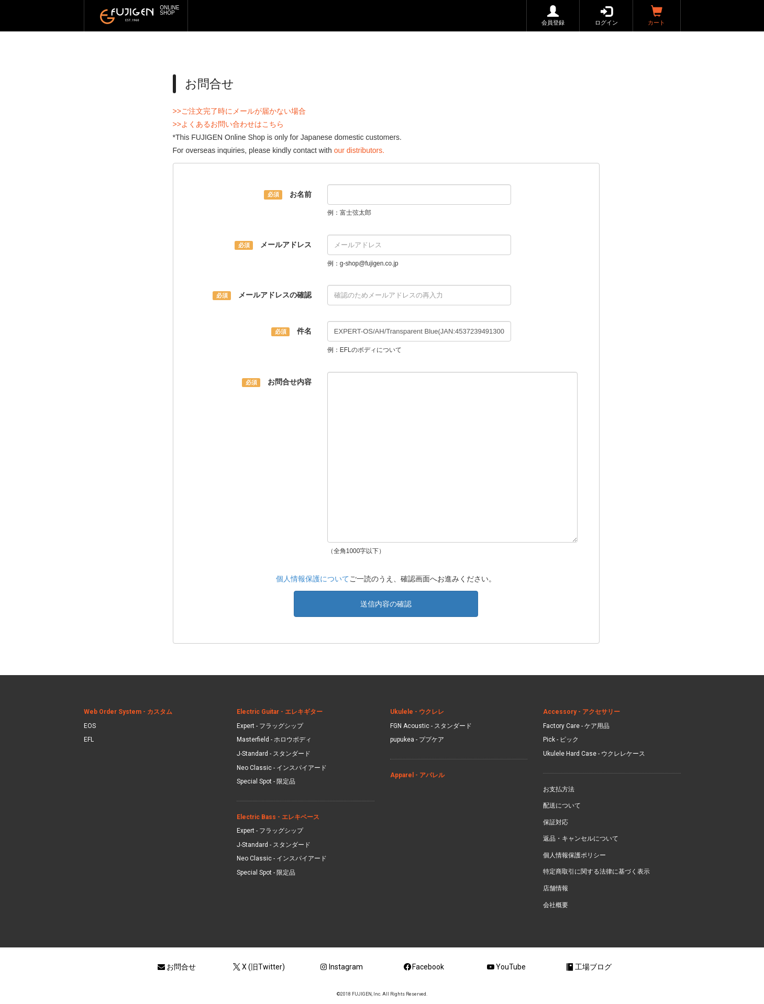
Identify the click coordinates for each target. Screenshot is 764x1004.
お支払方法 (558, 789)
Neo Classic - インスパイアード (282, 767)
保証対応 (555, 822)
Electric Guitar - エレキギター (280, 711)
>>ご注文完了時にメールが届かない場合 (239, 111)
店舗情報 (555, 888)
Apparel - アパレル (417, 775)
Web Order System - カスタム (128, 711)
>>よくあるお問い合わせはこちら (228, 124)
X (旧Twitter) (258, 967)
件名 (291, 331)
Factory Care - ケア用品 (576, 726)
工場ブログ (588, 967)
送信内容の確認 (386, 604)
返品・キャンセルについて (580, 838)
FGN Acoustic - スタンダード (431, 726)
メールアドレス (273, 245)
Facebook (423, 967)
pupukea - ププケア (417, 739)
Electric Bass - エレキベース (278, 817)
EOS (90, 726)
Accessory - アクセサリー (581, 711)
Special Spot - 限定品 (266, 781)
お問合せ (176, 967)
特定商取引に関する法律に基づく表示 (596, 871)
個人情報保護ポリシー (574, 855)
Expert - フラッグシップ (270, 726)
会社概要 (555, 905)
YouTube (505, 967)
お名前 (288, 195)
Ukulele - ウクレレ (417, 711)
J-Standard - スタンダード (274, 753)
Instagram (340, 967)
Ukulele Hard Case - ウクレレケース (594, 753)
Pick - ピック (561, 739)
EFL (89, 739)
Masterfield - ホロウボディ (274, 739)
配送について (562, 805)
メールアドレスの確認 (262, 295)
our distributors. (359, 150)
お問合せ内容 (277, 382)
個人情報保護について (312, 579)
